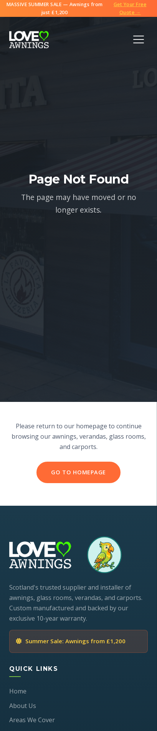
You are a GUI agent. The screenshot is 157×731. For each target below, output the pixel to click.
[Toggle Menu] (138, 39)
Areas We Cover (32, 720)
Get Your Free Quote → (130, 8)
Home (17, 691)
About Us (22, 705)
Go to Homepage (78, 472)
